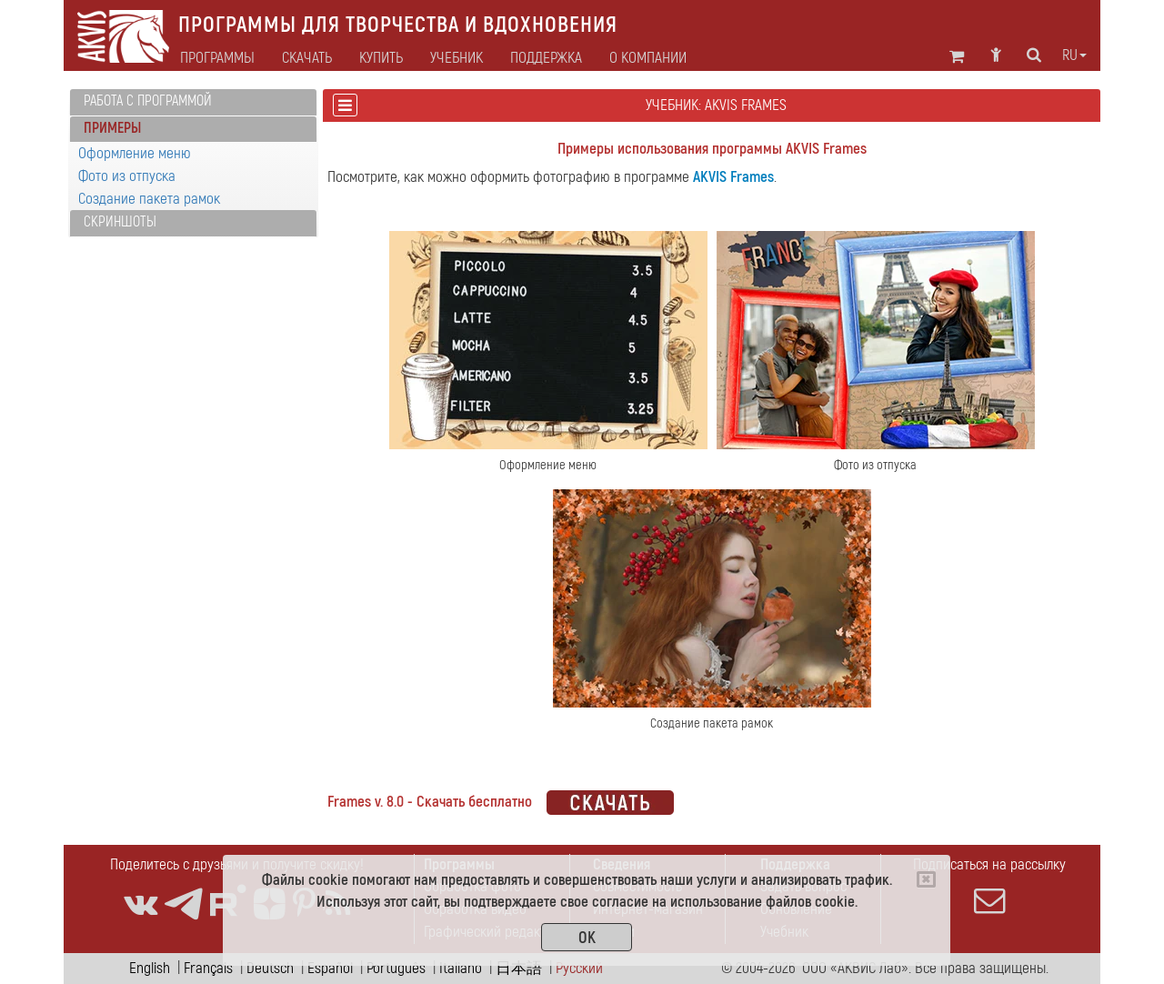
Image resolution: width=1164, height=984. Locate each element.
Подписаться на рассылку (989, 886)
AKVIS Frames (733, 176)
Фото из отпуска (127, 176)
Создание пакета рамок (149, 198)
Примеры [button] (112, 128)
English (149, 968)
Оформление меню (134, 153)
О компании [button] (648, 58)
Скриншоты (120, 222)
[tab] (193, 102)
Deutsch (270, 968)
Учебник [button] (456, 58)
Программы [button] (217, 58)
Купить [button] (381, 58)
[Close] (926, 879)
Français (208, 968)
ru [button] (1074, 55)
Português (396, 968)
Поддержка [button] (546, 58)
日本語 (519, 968)
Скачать (307, 58)
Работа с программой (148, 101)
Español (330, 968)
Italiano (460, 968)
